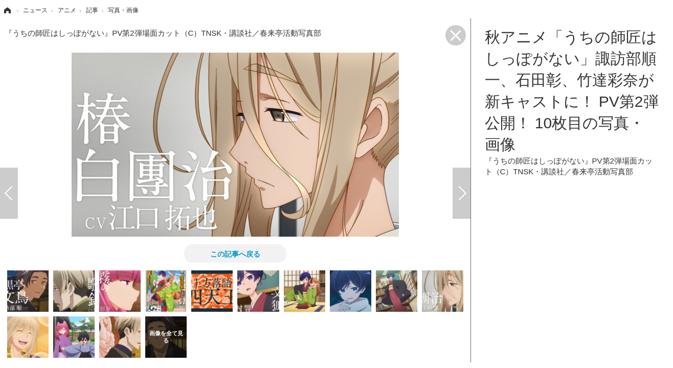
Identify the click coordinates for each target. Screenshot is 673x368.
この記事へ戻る (235, 253)
